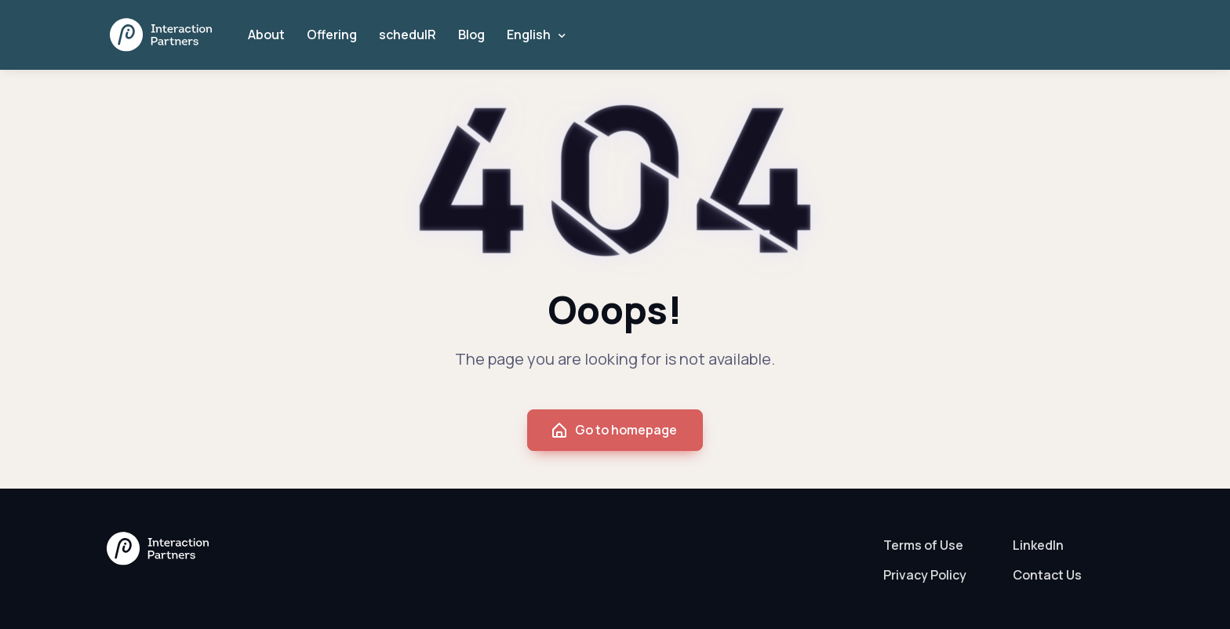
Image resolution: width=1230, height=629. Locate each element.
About (266, 34)
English (529, 34)
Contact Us (1047, 575)
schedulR (407, 34)
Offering (332, 34)
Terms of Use (923, 545)
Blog (471, 34)
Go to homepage (613, 430)
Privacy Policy (924, 575)
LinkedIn (1038, 545)
